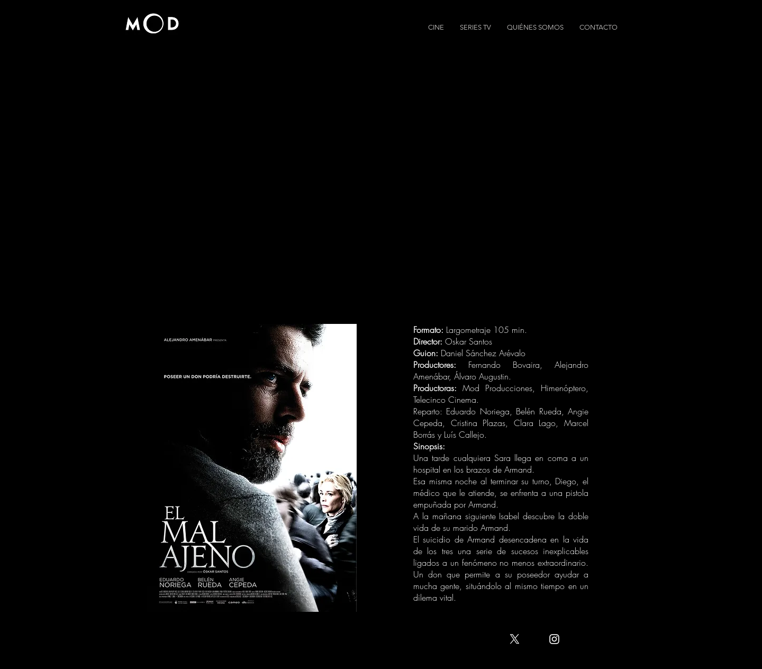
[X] (514, 639)
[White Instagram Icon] (554, 639)
